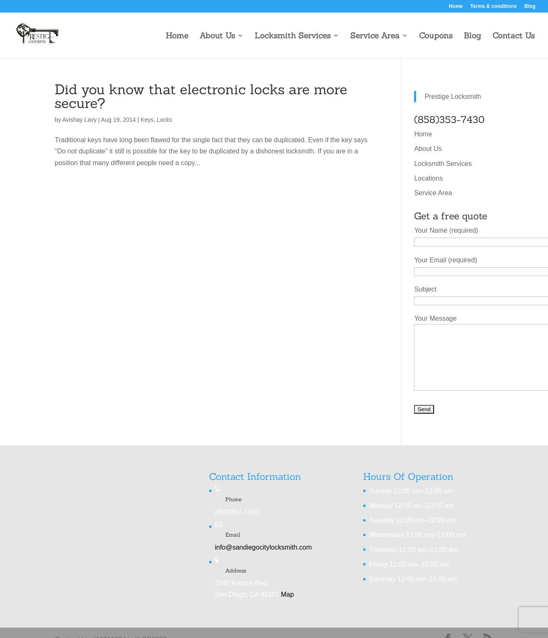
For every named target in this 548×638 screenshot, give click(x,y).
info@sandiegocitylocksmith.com (263, 547)
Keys (147, 119)
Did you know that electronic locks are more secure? (201, 96)
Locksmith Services (293, 36)
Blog (529, 6)
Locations (428, 178)
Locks (164, 119)
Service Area (374, 36)
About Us (217, 36)
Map (287, 594)
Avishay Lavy (79, 119)
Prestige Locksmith (452, 96)
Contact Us (513, 36)
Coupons (435, 36)
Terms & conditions (493, 6)
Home (455, 6)
